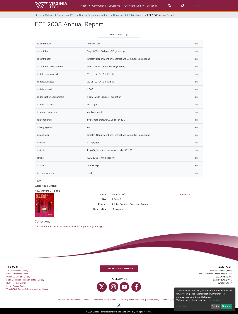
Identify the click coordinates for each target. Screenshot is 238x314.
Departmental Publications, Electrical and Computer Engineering (128, 15)
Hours (123, 299)
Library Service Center (16, 286)
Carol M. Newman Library (17, 274)
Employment (63, 299)
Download (184, 194)
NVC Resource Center (16, 283)
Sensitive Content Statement (106, 299)
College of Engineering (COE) (60, 15)
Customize (181, 306)
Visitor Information (136, 299)
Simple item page (119, 34)
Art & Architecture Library (17, 271)
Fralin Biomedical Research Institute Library (25, 280)
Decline (215, 306)
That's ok (226, 306)
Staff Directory (153, 299)
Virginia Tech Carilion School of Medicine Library (27, 289)
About (84, 5)
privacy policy (213, 300)
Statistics (152, 5)
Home (38, 15)
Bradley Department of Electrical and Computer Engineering (94, 15)
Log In (198, 5)
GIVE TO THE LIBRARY (119, 268)
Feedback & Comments (81, 299)
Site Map (165, 299)
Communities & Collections (106, 5)
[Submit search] (169, 6)
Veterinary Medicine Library (18, 277)
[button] (183, 6)
